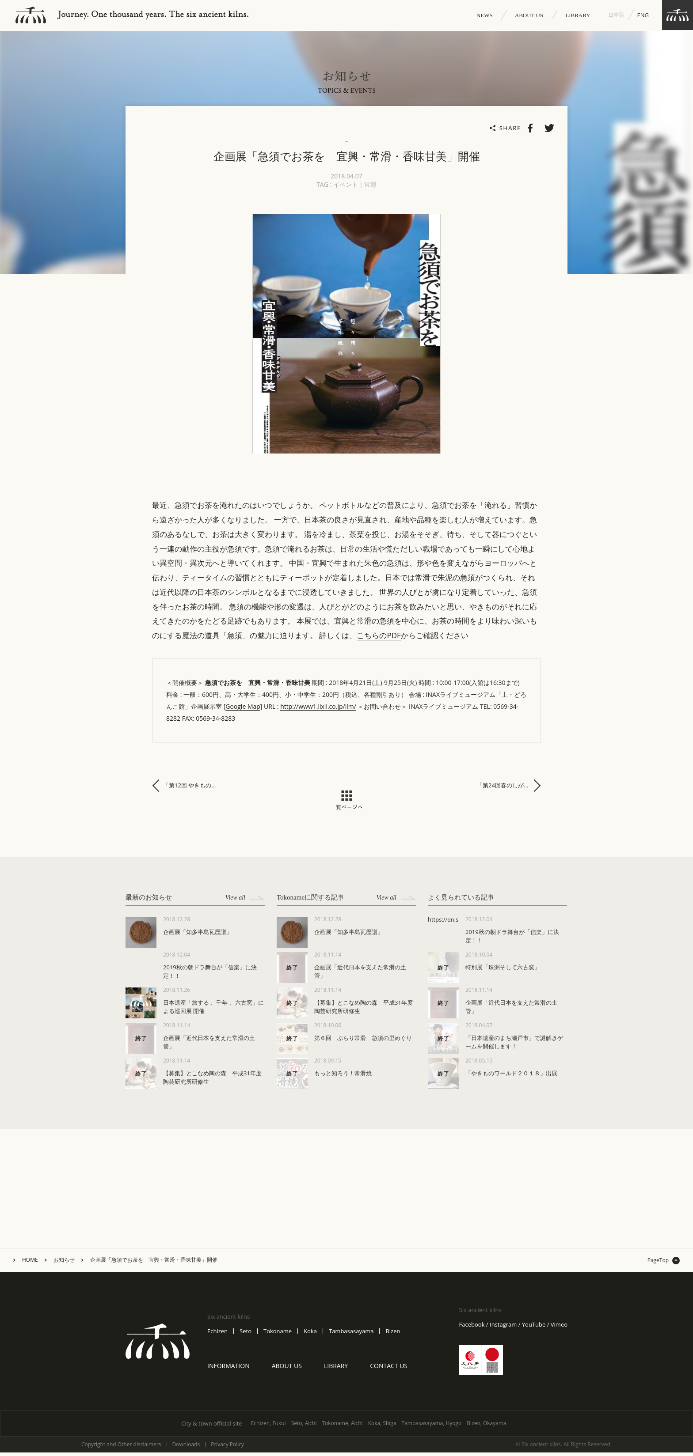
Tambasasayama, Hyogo (432, 1426)
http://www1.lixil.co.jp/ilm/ (318, 710)
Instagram (503, 1328)
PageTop (658, 1264)
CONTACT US (388, 1369)
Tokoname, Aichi (342, 1426)
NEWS (484, 15)
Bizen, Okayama (486, 1426)
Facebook (472, 1328)
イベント (345, 188)
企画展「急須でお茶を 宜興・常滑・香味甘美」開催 (153, 1263)
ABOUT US (529, 15)
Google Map (242, 710)
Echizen (217, 1335)
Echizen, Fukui (268, 1426)
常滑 (370, 188)
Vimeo (559, 1328)
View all (245, 901)
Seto (245, 1335)
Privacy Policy (227, 1448)
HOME (30, 1263)
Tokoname (277, 1335)
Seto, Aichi (304, 1426)
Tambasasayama (351, 1335)
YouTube (533, 1328)
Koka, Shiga (382, 1426)
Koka (310, 1335)
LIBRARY (577, 15)
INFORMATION (228, 1369)
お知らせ (64, 1263)
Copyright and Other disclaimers (121, 1448)
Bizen (392, 1335)
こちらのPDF (378, 639)
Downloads (186, 1448)
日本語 (616, 15)
